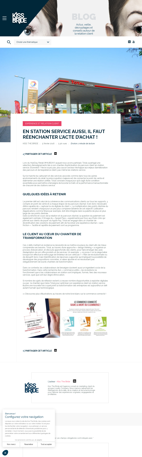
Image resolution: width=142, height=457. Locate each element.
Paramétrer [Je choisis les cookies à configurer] (28, 444)
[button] (5, 453)
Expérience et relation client (42, 123)
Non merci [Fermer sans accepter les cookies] (11, 444)
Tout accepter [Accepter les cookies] (46, 444)
